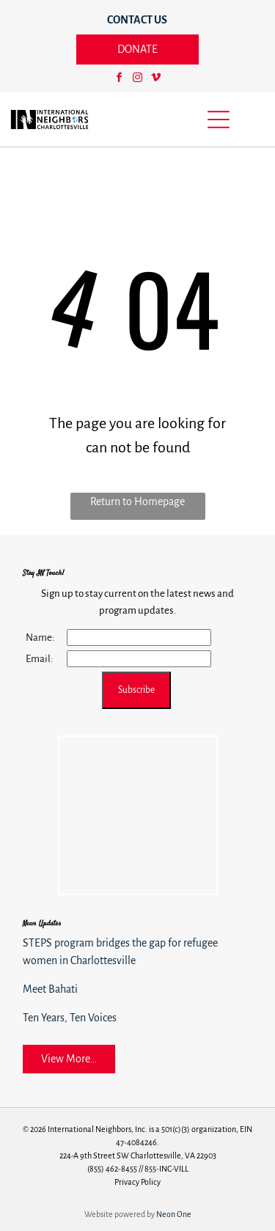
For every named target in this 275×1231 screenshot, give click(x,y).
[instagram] (137, 79)
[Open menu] (219, 120)
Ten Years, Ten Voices (70, 1018)
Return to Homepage (137, 501)
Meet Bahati (50, 989)
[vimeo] (155, 79)
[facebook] (118, 79)
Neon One (173, 1214)
